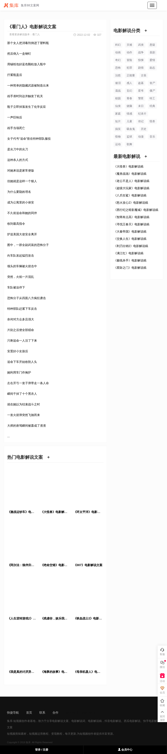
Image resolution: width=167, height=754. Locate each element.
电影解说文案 (60, 721)
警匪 (141, 98)
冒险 (129, 60)
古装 (143, 75)
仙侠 (118, 106)
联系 (42, 712)
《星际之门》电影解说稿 (130, 267)
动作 (129, 52)
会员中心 (125, 749)
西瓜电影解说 (132, 721)
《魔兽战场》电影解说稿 (130, 173)
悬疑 (152, 44)
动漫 (141, 136)
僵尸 (152, 90)
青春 (129, 98)
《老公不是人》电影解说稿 (131, 180)
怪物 (118, 136)
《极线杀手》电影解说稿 (130, 260)
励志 (152, 67)
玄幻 (129, 90)
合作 (55, 712)
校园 (118, 98)
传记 (141, 121)
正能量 (131, 75)
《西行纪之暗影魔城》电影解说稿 (136, 209)
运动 (118, 144)
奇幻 (118, 60)
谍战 (118, 90)
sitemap (71, 712)
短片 (118, 121)
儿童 (129, 121)
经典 (152, 106)
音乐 (152, 136)
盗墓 (141, 83)
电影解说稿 (95, 721)
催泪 (118, 83)
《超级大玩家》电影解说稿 (131, 188)
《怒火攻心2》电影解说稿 (131, 202)
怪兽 (152, 121)
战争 (141, 52)
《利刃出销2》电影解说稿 (131, 245)
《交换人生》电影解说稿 (130, 238)
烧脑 (129, 106)
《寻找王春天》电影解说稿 (131, 224)
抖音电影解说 (113, 721)
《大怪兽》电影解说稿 (128, 166)
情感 (129, 113)
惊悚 (141, 60)
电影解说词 (78, 721)
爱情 (152, 60)
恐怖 (118, 67)
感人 (129, 83)
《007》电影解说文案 (88, 565)
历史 (143, 129)
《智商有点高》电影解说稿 (131, 217)
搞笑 (118, 129)
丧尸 (152, 83)
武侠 (141, 44)
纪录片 (142, 113)
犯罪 (129, 67)
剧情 (141, 67)
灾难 (129, 44)
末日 (141, 106)
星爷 (141, 90)
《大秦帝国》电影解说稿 (130, 231)
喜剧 (152, 52)
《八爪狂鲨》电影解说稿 (130, 195)
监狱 (129, 136)
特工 (152, 98)
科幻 (118, 44)
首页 (29, 712)
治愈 (118, 75)
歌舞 (129, 144)
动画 (118, 52)
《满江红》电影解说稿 (128, 253)
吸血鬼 (131, 129)
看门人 (36, 34)
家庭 (118, 113)
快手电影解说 (151, 721)
